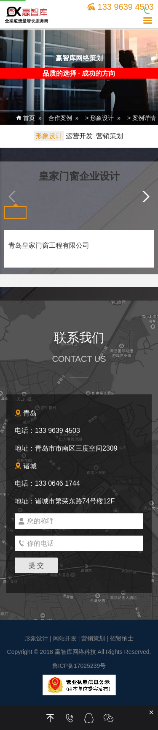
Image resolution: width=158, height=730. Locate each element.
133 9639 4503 (120, 6)
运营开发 (79, 135)
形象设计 (102, 118)
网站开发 (65, 638)
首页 (25, 118)
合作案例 (60, 118)
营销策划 (109, 135)
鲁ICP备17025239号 (79, 665)
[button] (144, 196)
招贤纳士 (122, 638)
